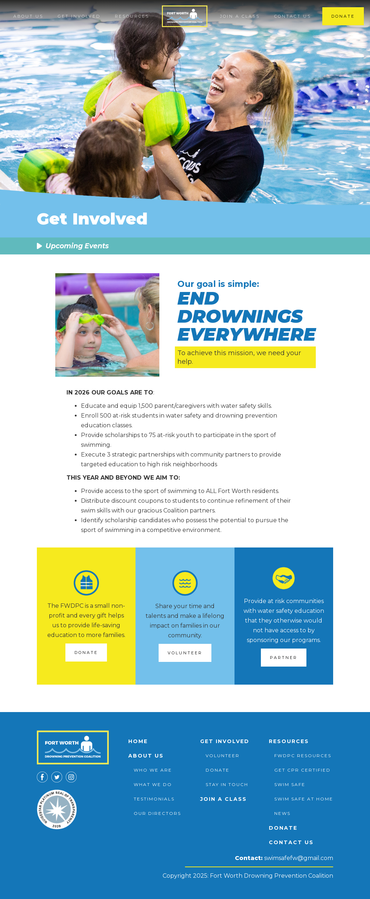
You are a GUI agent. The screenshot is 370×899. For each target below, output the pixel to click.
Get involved (224, 741)
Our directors (157, 813)
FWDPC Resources (302, 755)
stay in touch (227, 784)
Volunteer (185, 652)
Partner (283, 657)
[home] (184, 16)
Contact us (292, 16)
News (282, 813)
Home (138, 741)
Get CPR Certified (302, 770)
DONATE (86, 652)
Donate (343, 16)
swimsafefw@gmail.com (298, 858)
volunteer (223, 755)
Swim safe (289, 784)
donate (217, 770)
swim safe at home (303, 799)
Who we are (153, 770)
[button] (28, 16)
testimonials (154, 799)
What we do (153, 784)
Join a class (240, 16)
